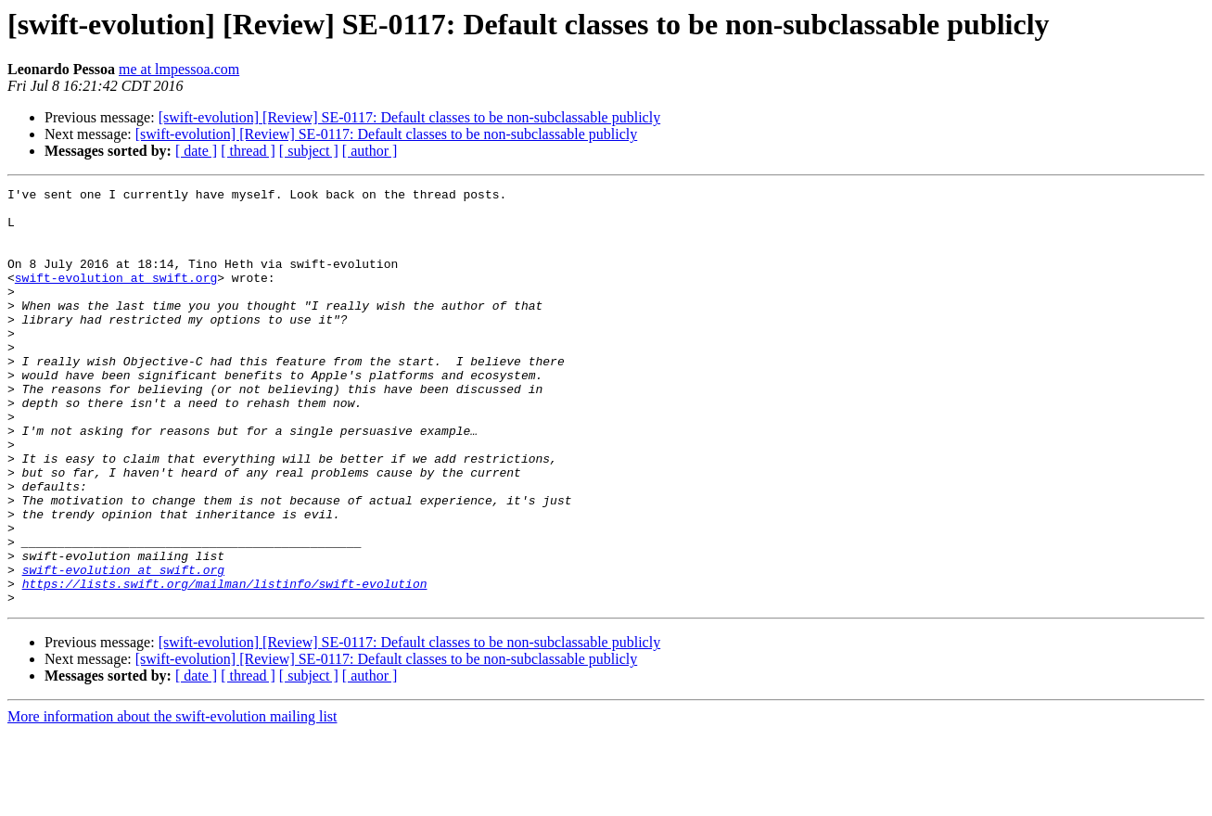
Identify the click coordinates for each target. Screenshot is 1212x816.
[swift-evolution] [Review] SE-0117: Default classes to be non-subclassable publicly (410, 117)
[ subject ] (308, 151)
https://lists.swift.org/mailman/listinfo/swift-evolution (224, 664)
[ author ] (370, 151)
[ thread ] (248, 151)
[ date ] (196, 151)
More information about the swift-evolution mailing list (172, 800)
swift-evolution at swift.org (116, 296)
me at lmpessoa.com (179, 69)
